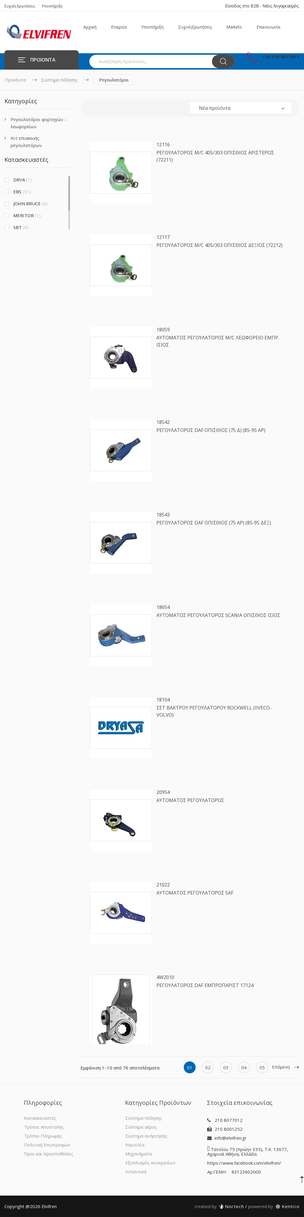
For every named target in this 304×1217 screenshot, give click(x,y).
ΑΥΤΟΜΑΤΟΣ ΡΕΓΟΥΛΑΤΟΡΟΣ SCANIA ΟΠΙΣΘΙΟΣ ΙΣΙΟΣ (218, 615)
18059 (163, 329)
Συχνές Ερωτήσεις (19, 6)
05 (262, 1067)
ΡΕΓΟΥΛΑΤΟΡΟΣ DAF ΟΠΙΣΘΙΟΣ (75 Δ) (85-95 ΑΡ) (210, 430)
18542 (163, 422)
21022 (163, 884)
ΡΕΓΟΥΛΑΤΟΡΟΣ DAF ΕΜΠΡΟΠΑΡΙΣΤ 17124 (205, 985)
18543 (163, 514)
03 (226, 1067)
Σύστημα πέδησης (59, 80)
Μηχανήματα (138, 1154)
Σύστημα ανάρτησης (146, 1136)
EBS (22, 192)
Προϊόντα (15, 80)
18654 (163, 607)
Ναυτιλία (134, 1145)
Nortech (219, 1206)
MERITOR (27, 215)
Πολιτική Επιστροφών (47, 1145)
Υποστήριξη (52, 6)
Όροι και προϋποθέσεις (48, 1154)
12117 (163, 237)
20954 (163, 792)
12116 (163, 144)
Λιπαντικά (135, 1171)
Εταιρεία (119, 27)
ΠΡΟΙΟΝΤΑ (37, 60)
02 (207, 1067)
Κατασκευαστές (40, 1118)
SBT (20, 227)
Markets (234, 27)
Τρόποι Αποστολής (44, 1127)
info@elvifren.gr (231, 1138)
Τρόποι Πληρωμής (43, 1136)
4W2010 (165, 977)
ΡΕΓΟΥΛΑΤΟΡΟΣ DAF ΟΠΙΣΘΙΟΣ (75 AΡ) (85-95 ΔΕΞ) (213, 522)
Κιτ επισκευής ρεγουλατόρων (26, 141)
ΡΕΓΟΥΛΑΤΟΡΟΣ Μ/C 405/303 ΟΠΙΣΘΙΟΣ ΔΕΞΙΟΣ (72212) (219, 245)
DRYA (22, 180)
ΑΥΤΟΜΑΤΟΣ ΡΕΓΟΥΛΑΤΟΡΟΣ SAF (194, 892)
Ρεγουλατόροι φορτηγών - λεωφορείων (38, 122)
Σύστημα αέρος (141, 1127)
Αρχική (89, 27)
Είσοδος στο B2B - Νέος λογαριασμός (262, 6)
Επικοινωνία (268, 27)
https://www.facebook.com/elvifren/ (244, 1163)
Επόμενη (285, 1067)
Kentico (274, 1206)
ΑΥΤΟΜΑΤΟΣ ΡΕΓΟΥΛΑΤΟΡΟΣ (190, 800)
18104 (163, 699)
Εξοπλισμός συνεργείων (150, 1163)
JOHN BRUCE (30, 203)
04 (244, 1067)
